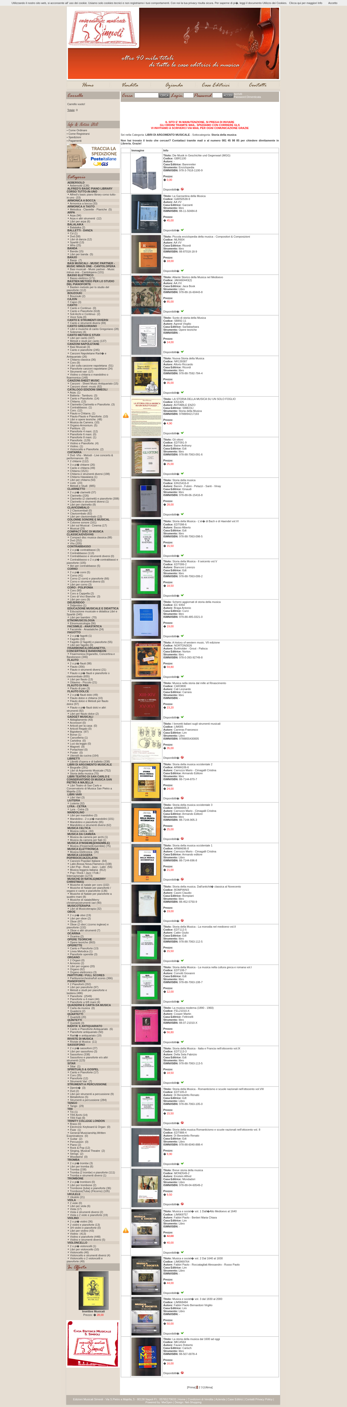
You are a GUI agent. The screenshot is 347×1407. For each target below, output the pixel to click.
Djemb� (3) (77, 1087)
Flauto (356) (77, 666)
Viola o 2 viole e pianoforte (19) (89, 1215)
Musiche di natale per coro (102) (89, 884)
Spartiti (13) (77, 242)
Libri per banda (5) (81, 254)
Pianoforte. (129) (80, 440)
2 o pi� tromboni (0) (82, 1181)
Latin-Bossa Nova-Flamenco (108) (91, 863)
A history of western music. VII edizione (196, 642)
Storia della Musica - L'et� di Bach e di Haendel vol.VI (205, 521)
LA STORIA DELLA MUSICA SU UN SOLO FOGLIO (203, 398)
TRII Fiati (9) (77, 1117)
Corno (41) (76, 575)
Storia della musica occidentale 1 (192, 845)
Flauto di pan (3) (80, 688)
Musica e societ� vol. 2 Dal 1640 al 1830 (197, 1258)
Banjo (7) (76, 260)
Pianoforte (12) (79, 1078)
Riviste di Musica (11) (83, 1041)
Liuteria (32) (77, 803)
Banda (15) (76, 251)
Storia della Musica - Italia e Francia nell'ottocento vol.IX (206, 1048)
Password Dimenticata (247, 96)
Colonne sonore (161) (83, 522)
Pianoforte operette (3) (83, 954)
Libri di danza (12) (81, 239)
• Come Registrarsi (78, 133)
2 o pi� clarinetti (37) (83, 492)
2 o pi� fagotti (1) (81, 635)
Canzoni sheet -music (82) (86, 386)
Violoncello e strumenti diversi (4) (90, 1255)
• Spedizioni (74, 137)
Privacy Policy (264, 1399)
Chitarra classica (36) (83, 359)
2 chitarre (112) (79, 461)
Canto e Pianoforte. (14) (84, 398)
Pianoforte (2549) (81, 996)
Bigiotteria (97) (79, 731)
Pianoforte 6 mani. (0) (83, 434)
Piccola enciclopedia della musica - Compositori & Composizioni (211, 236)
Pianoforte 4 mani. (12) (84, 431)
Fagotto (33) (77, 639)
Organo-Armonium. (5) (83, 425)
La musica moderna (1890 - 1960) (193, 1007)
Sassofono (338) (80, 1054)
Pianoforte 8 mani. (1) (83, 437)
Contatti (250, 1399)
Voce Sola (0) (78, 317)
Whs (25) (75, 245)
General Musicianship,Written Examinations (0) (86, 1134)
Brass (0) (75, 1123)
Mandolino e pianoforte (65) (87, 822)
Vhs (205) (76, 543)
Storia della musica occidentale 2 (192, 764)
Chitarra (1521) (79, 470)
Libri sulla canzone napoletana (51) (91, 365)
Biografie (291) (79, 767)
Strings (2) (76, 1153)
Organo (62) (77, 969)
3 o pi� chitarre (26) (82, 464)
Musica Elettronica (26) (84, 851)
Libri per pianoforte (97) (84, 987)
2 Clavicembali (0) (81, 510)
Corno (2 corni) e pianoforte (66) (89, 578)
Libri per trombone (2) (83, 1185)
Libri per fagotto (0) (81, 644)
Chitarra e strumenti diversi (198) (90, 473)
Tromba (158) (78, 1169)
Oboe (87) (76, 921)
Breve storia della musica (187, 1170)
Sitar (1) (75, 1066)
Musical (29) (77, 528)
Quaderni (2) (77, 1011)
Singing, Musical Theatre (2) (87, 1150)
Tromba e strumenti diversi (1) (88, 1175)
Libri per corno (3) (81, 584)
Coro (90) (75, 590)
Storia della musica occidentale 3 (192, 804)
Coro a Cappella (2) (82, 593)
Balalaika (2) (77, 227)
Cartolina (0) (78, 740)
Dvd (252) (76, 540)
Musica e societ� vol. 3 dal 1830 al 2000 (197, 1298)
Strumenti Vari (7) (81, 1081)
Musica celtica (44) (82, 831)
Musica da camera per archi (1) (89, 836)
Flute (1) (75, 1129)
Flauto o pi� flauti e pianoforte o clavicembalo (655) (88, 675)
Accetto (333, 2)
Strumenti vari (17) (81, 371)
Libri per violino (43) (82, 1230)
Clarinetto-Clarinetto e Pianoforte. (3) (92, 404)
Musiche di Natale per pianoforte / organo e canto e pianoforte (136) (89, 889)
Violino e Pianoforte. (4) (84, 443)
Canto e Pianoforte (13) (84, 948)
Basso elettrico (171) (82, 278)
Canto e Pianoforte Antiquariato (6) (91, 1028)
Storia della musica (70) (84, 773)
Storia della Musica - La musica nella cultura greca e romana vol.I (212, 967)
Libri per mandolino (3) (83, 815)
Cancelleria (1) (79, 737)
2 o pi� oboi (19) (80, 915)
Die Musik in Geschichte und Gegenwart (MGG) (201, 155)
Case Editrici (235, 1399)
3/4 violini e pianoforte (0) (85, 1227)
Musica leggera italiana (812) (88, 869)
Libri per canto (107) (82, 337)
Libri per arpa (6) (80, 221)
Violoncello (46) (79, 1252)
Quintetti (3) (77, 1023)
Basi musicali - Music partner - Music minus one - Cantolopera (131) (91, 271)
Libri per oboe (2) (80, 918)
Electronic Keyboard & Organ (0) (90, 1126)
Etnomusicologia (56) (83, 623)
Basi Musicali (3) (80, 346)
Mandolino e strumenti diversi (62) (90, 825)
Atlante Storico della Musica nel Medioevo (197, 277)
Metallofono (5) (79, 1096)
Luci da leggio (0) (80, 743)
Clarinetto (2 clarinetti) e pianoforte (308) (94, 498)
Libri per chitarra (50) (82, 479)
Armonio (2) (77, 963)
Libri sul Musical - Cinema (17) (88, 525)
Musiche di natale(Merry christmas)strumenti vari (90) (84, 901)
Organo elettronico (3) (83, 972)
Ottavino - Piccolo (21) (83, 682)
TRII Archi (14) (79, 1114)
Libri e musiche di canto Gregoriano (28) (94, 328)
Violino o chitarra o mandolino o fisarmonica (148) (87, 376)
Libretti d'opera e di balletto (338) (90, 761)
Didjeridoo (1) (78, 605)
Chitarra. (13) (78, 401)
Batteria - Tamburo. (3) (83, 395)
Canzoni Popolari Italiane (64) (88, 860)
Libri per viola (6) (80, 1206)
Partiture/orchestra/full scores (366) (91, 978)
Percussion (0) (79, 1141)
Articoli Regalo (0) (80, 728)
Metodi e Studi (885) (82, 485)
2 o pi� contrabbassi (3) (85, 549)
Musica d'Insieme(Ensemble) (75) (90, 845)
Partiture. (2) (77, 428)
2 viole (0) (76, 1203)
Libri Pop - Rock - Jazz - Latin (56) (91, 866)
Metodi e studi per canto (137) (88, 340)
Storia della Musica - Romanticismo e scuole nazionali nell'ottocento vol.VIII (218, 1088)
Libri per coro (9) (80, 599)
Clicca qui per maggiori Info (305, 2)
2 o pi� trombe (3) (81, 1163)
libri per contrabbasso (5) (85, 565)
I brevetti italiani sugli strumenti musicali (196, 723)
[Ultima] (208, 1387)
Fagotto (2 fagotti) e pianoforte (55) (91, 641)
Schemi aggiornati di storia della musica (196, 601)
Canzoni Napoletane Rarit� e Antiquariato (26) (86, 355)
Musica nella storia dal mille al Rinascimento (199, 683)
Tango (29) (77, 1105)
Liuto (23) (76, 482)
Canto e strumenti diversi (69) (88, 322)
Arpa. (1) (75, 392)
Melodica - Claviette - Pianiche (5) (91, 209)
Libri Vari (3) (77, 797)
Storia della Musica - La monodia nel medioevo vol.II (204, 926)
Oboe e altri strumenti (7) (85, 930)
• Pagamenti (74, 140)
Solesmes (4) (78, 331)
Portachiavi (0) (79, 749)
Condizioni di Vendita (200, 1399)
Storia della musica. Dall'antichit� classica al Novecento (206, 886)
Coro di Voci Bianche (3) (85, 596)
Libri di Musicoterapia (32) (86, 908)
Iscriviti (238, 93)
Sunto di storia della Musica (189, 317)
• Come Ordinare (77, 130)
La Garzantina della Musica (188, 195)
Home (181, 1399)
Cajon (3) (75, 302)
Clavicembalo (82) (81, 513)
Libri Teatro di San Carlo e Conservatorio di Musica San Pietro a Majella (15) (89, 788)
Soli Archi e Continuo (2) (85, 314)
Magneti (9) (77, 746)
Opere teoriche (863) (82, 942)
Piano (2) (75, 1144)
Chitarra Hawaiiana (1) (83, 476)
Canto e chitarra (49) (82, 467)
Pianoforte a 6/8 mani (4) (85, 1002)
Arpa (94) (75, 215)
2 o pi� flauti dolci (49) (84, 694)
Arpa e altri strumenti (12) (85, 218)
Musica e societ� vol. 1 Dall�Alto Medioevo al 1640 (204, 1211)
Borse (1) (75, 734)
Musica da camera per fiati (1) (88, 839)
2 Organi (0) (77, 960)
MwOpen (167, 1402)
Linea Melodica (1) (81, 951)
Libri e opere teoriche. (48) (86, 419)
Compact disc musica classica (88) (91, 537)
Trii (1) (74, 1111)
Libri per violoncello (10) (84, 1249)
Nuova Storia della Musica (188, 358)
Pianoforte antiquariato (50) (86, 1031)
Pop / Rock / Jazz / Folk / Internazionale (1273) (83, 874)
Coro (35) (75, 1075)
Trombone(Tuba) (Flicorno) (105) (90, 1191)
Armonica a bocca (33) (83, 203)
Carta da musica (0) (82, 1008)
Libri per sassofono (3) (83, 1051)
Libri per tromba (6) (81, 1166)
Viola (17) (76, 1209)
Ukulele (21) (77, 1197)
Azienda (221, 1399)
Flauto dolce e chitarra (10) (86, 698)
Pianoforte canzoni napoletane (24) (91, 368)
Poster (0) (76, 752)
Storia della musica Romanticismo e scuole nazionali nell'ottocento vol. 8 (216, 1129)
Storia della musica (183, 480)
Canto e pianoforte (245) (85, 349)
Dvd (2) (74, 1090)
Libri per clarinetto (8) (83, 504)
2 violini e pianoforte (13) (85, 1224)
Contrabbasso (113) (82, 553)
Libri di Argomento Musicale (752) (90, 770)
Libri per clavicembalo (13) (86, 516)
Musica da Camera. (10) (84, 422)
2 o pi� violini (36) (81, 1221)
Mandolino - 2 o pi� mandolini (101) (92, 818)
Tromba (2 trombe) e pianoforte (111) (92, 1172)
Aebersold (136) (79, 185)
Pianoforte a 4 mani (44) (84, 999)
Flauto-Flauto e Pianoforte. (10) (89, 416)
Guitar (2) (76, 1138)
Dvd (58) (75, 236)
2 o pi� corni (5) (80, 572)
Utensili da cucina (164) (84, 755)
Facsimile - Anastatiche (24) (87, 629)
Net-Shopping (193, 1402)
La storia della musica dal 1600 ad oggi (196, 1339)
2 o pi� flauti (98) (81, 663)
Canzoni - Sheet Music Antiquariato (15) (94, 383)
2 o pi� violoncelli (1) (83, 1246)
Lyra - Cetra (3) (79, 809)
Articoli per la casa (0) (83, 725)
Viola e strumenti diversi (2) (86, 1212)
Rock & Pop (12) (80, 1147)
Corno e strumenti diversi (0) (87, 581)
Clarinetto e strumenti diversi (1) (89, 501)
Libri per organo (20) (82, 966)
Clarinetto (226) (79, 495)
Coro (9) (75, 362)
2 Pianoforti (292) (80, 984)
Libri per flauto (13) (81, 679)
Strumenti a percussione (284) (88, 1099)
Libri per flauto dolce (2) (84, 713)
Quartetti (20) (78, 1017)
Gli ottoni (177, 439)
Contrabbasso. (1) (81, 407)
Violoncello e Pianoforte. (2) (87, 449)
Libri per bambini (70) (83, 617)
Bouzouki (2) (77, 296)
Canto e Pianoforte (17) (84, 1072)
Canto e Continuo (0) (83, 308)
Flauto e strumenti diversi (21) (88, 669)
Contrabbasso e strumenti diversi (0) (92, 556)
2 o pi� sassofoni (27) (83, 1048)
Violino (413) (78, 1233)
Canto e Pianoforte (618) (85, 311)
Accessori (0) (78, 722)
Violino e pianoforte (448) (85, 1236)
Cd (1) (74, 233)
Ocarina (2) (77, 936)
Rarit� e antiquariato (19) (86, 1035)
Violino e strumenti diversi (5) (87, 1239)
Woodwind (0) (79, 1156)
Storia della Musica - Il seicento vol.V (194, 561)
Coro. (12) (76, 410)
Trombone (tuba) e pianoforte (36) (90, 1188)
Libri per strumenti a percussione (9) (92, 1093)
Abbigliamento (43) (81, 719)
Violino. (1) (76, 446)
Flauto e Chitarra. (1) (82, 413)
